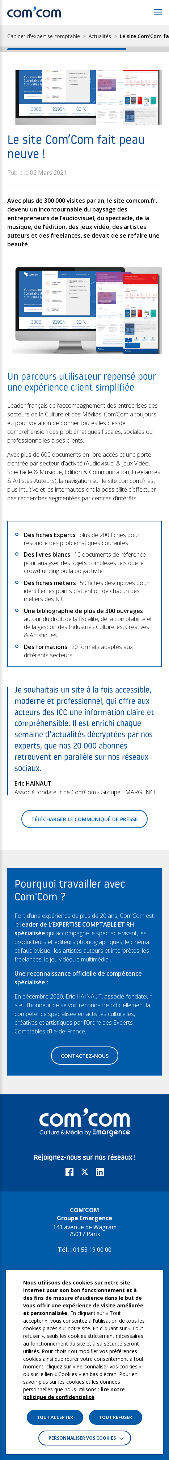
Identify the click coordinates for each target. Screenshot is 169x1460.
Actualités (100, 36)
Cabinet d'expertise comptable (43, 36)
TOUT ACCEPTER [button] (55, 1417)
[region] (84, 38)
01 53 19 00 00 (92, 1250)
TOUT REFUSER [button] (115, 1417)
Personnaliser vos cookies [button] (82, 1438)
